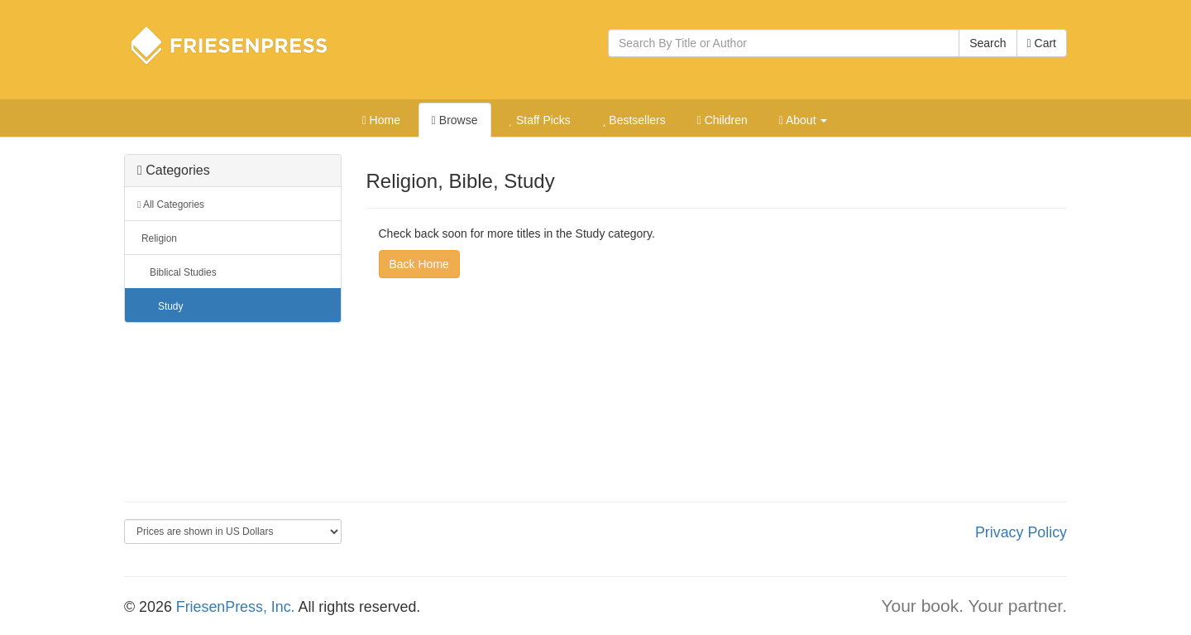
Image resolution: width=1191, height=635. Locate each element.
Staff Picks (539, 120)
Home (381, 120)
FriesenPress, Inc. (235, 607)
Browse (455, 120)
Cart (1041, 43)
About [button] (803, 120)
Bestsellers (634, 120)
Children (722, 120)
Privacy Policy (1021, 532)
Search (987, 43)
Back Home (419, 264)
